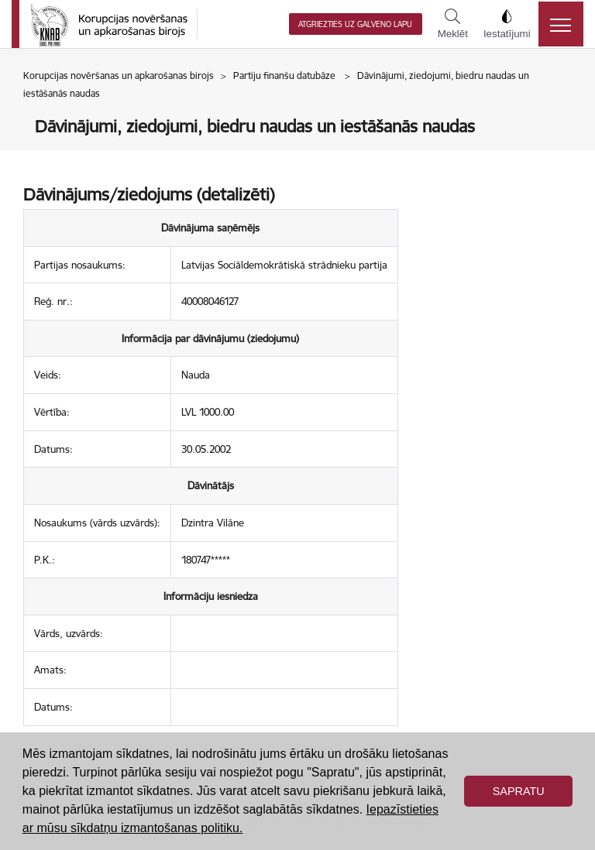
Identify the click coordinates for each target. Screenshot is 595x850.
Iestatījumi (507, 24)
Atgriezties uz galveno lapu (355, 24)
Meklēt (453, 24)
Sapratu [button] (519, 791)
